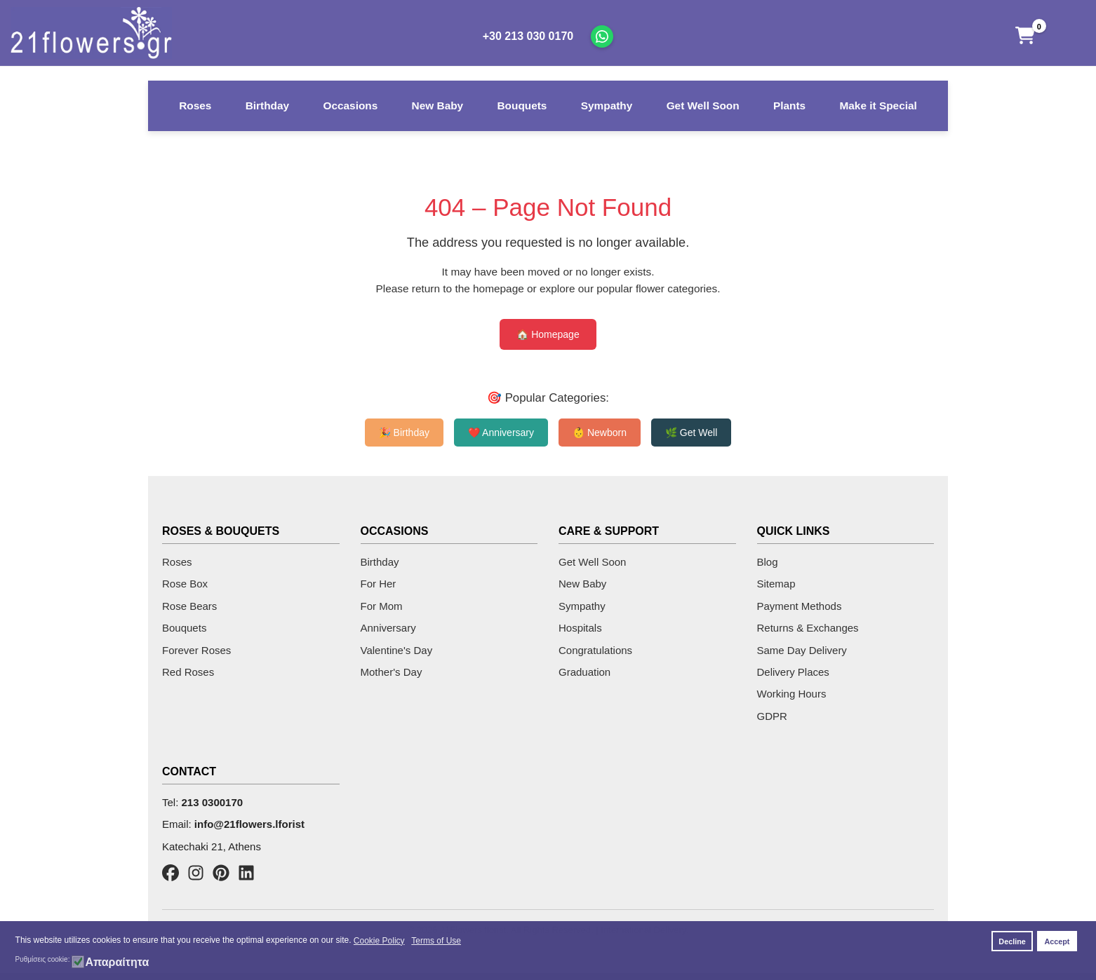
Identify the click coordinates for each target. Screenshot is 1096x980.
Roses (195, 105)
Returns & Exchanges (808, 628)
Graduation (584, 672)
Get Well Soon (703, 105)
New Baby (438, 105)
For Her (378, 584)
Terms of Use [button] (436, 941)
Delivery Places (793, 672)
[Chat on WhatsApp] (602, 36)
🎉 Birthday (404, 432)
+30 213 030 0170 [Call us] (528, 36)
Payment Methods (799, 606)
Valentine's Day (397, 650)
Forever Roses (196, 650)
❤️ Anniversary (501, 432)
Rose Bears (189, 606)
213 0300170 (212, 802)
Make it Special (877, 105)
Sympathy (607, 105)
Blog (767, 562)
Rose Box (185, 584)
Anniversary (388, 628)
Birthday (267, 105)
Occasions (350, 105)
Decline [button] (1011, 941)
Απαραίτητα (117, 962)
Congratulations (595, 650)
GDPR (772, 716)
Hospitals (580, 628)
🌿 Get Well (691, 432)
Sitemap (776, 584)
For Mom (382, 606)
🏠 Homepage (547, 334)
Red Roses (188, 672)
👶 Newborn (600, 432)
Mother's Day (391, 672)
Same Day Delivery (802, 650)
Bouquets (522, 105)
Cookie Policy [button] (379, 941)
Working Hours (792, 694)
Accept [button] (1056, 941)
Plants (789, 105)
